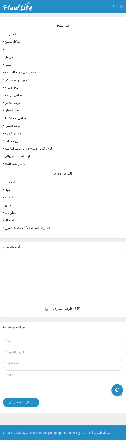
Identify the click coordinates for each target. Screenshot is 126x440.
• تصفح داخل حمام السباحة (20, 72)
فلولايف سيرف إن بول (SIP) (62, 309)
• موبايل (8, 57)
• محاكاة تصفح (12, 42)
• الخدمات (9, 182)
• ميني (7, 64)
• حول (7, 190)
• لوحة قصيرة (11, 126)
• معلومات (9, 213)
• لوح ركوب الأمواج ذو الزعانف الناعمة (27, 148)
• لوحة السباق (12, 110)
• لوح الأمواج (11, 87)
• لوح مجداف (11, 141)
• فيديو (7, 205)
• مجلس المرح (12, 133)
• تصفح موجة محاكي (16, 80)
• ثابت (6, 49)
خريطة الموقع (102, 432)
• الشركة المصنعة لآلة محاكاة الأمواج (26, 228)
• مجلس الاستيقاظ (15, 118)
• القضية (8, 197)
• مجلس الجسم (13, 95)
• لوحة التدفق (11, 103)
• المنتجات (9, 34)
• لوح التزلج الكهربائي (16, 156)
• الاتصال (8, 220)
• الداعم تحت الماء (14, 164)
